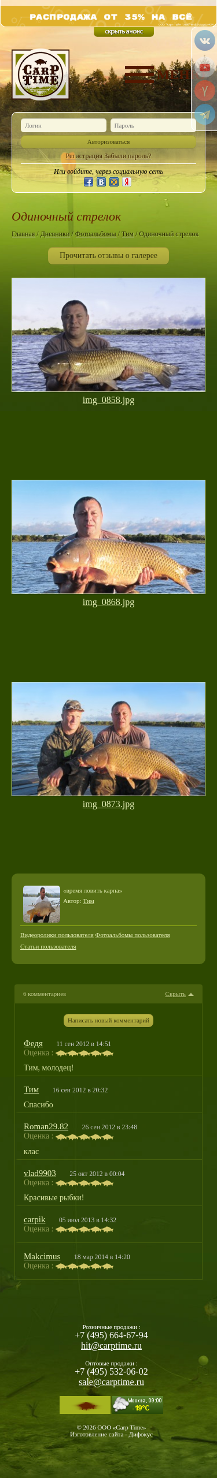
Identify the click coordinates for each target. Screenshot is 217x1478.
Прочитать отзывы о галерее (108, 255)
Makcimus (42, 1256)
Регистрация (84, 156)
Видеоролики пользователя (57, 934)
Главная (23, 234)
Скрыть (175, 994)
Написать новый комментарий (108, 1020)
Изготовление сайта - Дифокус (111, 1434)
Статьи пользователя (48, 946)
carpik (34, 1219)
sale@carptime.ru (111, 1382)
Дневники (55, 234)
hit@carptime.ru (111, 1345)
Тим (128, 234)
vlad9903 (40, 1173)
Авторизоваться (108, 141)
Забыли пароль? (127, 156)
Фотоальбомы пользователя (132, 934)
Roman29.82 (46, 1126)
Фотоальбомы (95, 234)
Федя (33, 1043)
